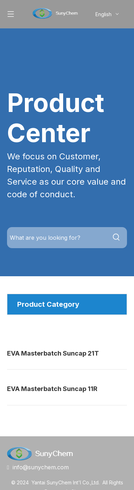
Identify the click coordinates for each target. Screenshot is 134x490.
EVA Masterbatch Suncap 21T (53, 353)
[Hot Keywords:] (116, 237)
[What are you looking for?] (56, 237)
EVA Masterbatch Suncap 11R (52, 388)
